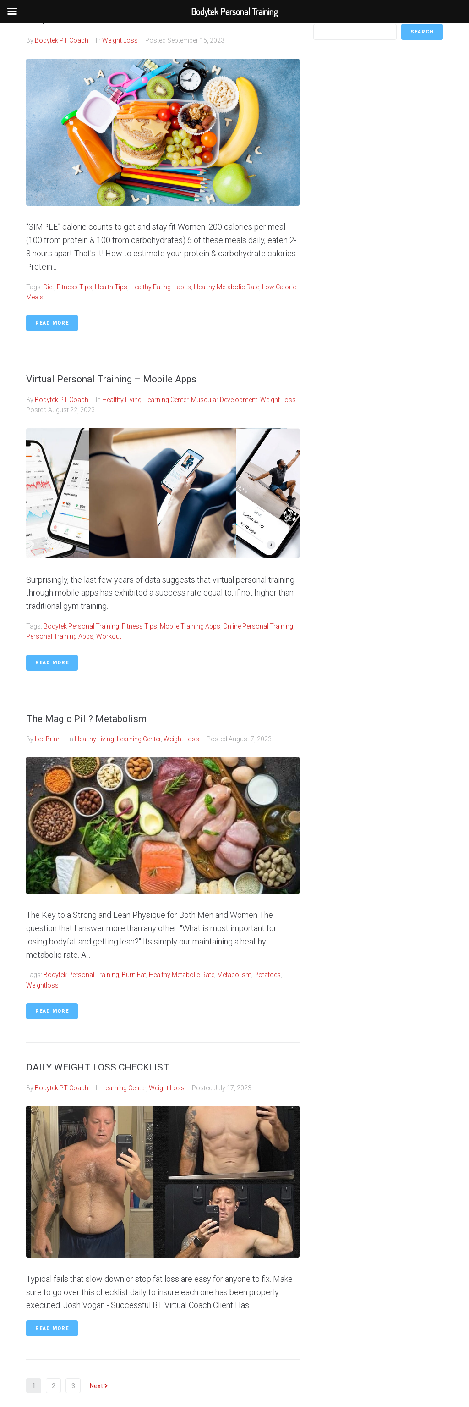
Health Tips (111, 287)
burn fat (134, 974)
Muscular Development (224, 399)
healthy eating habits (160, 287)
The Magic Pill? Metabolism (86, 718)
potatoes (267, 974)
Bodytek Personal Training (81, 626)
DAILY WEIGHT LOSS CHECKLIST (97, 1067)
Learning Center (166, 399)
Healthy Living (122, 399)
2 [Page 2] (53, 1386)
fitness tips (74, 287)
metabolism (234, 974)
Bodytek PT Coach (61, 40)
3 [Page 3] (73, 1386)
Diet (49, 287)
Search (422, 32)
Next (99, 1386)
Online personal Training (258, 626)
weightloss (42, 985)
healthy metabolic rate (226, 287)
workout (108, 636)
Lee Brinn (48, 739)
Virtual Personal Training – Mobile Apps (111, 379)
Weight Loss (120, 40)
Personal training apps (59, 636)
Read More (52, 323)
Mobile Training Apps (190, 626)
